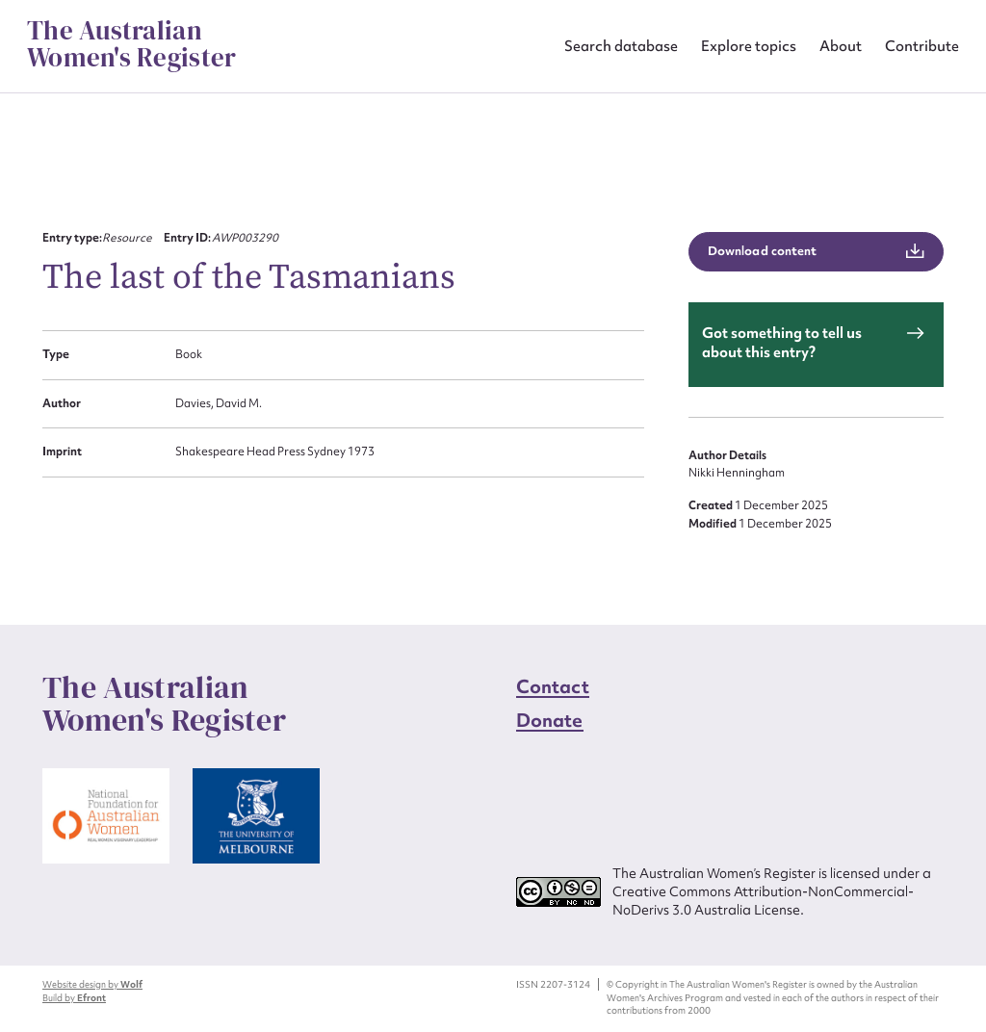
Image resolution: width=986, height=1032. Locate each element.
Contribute (922, 46)
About (840, 46)
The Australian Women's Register (131, 44)
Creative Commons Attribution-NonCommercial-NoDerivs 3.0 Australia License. (763, 900)
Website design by (92, 984)
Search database (621, 46)
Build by (74, 998)
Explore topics (748, 46)
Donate (550, 720)
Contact (552, 686)
